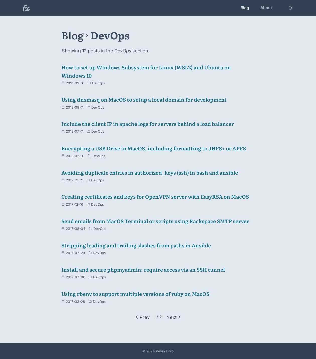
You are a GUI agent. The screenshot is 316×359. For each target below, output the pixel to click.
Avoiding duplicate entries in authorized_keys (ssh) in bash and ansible (149, 172)
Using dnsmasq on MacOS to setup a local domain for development (144, 99)
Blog (245, 7)
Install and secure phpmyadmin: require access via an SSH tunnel (143, 269)
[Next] (174, 317)
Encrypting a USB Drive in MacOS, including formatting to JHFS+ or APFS (153, 148)
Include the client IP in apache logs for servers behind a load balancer (147, 123)
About (266, 7)
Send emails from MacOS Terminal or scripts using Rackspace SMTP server (155, 221)
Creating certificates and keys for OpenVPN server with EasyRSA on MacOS (155, 196)
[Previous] (142, 317)
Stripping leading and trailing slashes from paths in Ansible (136, 245)
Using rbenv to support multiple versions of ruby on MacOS (135, 293)
